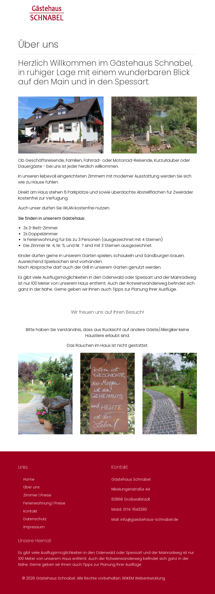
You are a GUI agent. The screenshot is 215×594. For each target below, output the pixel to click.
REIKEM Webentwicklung (143, 578)
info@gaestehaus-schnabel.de (149, 519)
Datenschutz (35, 519)
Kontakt (30, 511)
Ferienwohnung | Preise (44, 503)
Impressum (34, 527)
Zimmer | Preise (37, 495)
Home (28, 479)
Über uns (31, 487)
